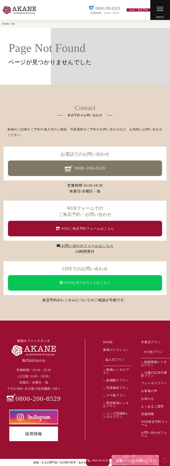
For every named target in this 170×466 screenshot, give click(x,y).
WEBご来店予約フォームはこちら (85, 228)
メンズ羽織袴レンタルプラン (116, 414)
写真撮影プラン (117, 387)
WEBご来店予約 (138, 10)
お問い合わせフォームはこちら (85, 246)
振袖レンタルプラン (116, 371)
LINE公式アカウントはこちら (85, 282)
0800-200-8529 (104, 10)
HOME (108, 342)
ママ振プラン (116, 395)
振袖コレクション (116, 349)
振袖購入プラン (117, 380)
